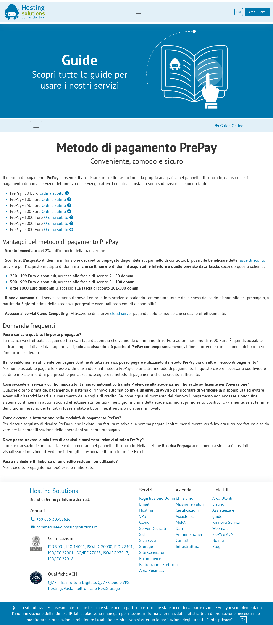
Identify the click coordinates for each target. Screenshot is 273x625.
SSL (142, 534)
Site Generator (152, 552)
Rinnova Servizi (226, 522)
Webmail (220, 528)
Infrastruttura (187, 546)
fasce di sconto (252, 260)
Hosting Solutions (54, 491)
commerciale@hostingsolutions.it (64, 527)
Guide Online (229, 125)
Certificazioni (187, 510)
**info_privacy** (220, 619)
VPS (142, 516)
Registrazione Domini (158, 498)
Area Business (151, 570)
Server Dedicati (152, 528)
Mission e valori (190, 504)
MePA (181, 522)
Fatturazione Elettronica (160, 564)
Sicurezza (147, 540)
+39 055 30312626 (51, 519)
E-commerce (150, 558)
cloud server (121, 313)
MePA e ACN (223, 534)
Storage (146, 546)
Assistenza (185, 516)
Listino (218, 504)
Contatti (183, 540)
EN (238, 12)
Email (144, 504)
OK (243, 619)
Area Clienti (257, 12)
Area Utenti (222, 498)
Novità (218, 540)
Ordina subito (54, 193)
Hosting (146, 510)
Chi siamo (184, 498)
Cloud (144, 522)
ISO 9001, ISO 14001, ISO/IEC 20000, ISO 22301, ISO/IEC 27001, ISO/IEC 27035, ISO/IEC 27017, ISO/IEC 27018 (91, 552)
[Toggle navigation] (138, 12)
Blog (216, 546)
